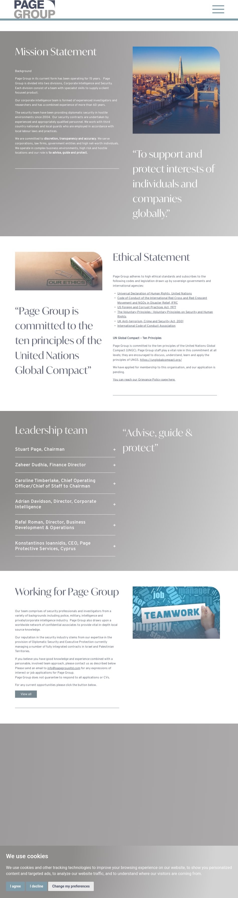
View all (26, 699)
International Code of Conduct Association (146, 331)
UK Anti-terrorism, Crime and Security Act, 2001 (150, 326)
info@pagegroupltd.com (63, 673)
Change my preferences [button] (71, 886)
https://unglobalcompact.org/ (161, 365)
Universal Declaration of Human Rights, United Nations (154, 298)
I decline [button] (36, 886)
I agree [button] (15, 886)
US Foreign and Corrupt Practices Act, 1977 (146, 312)
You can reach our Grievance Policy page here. (144, 385)
